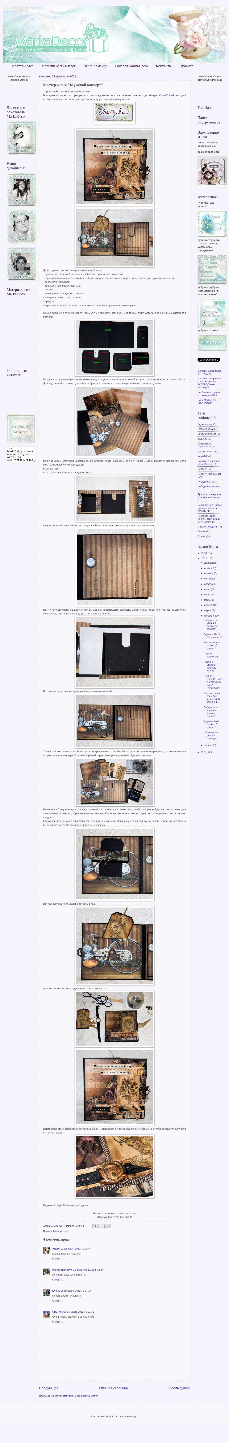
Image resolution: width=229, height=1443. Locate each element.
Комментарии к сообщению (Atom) (78, 1395)
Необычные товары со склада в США (209, 393)
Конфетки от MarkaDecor (205, 445)
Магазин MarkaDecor (58, 66)
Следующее (48, 1388)
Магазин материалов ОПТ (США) (209, 372)
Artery (56, 1248)
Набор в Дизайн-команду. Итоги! (210, 666)
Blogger (133, 1416)
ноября (208, 568)
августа (208, 584)
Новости (202, 468)
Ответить (57, 1258)
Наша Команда (95, 66)
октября (209, 573)
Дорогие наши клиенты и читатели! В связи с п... (212, 697)
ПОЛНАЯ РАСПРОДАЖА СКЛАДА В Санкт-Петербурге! (213, 681)
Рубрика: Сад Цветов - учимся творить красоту (210, 508)
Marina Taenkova (62, 1269)
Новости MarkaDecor (209, 473)
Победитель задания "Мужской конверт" (210, 624)
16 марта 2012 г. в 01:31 (80, 1311)
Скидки (202, 531)
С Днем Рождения (208, 526)
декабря (209, 562)
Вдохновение (205, 424)
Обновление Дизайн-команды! (211, 735)
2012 (204, 558)
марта (208, 610)
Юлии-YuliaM (166, 95)
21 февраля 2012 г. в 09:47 (76, 1248)
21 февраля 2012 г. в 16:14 (88, 1269)
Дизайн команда (207, 433)
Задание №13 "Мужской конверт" (211, 724)
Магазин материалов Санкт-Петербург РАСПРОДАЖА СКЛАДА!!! (209, 383)
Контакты (164, 66)
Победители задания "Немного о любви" (211, 711)
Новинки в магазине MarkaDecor (209, 462)
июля (207, 589)
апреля (208, 605)
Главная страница (113, 1388)
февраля (209, 615)
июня (207, 594)
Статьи (202, 536)
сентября (209, 578)
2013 (204, 553)
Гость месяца (205, 428)
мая (206, 599)
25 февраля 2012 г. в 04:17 (76, 1290)
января (208, 745)
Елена (56, 1290)
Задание (202, 438)
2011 (204, 752)
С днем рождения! (211, 655)
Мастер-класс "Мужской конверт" (211, 645)
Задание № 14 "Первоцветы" (213, 636)
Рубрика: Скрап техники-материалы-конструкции (209, 518)
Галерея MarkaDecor (131, 66)
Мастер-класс (22, 66)
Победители (204, 481)
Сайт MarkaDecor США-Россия (207, 401)
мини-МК (203, 456)
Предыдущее (179, 1388)
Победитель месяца (209, 486)
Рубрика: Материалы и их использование (210, 496)
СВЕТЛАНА (59, 1311)
